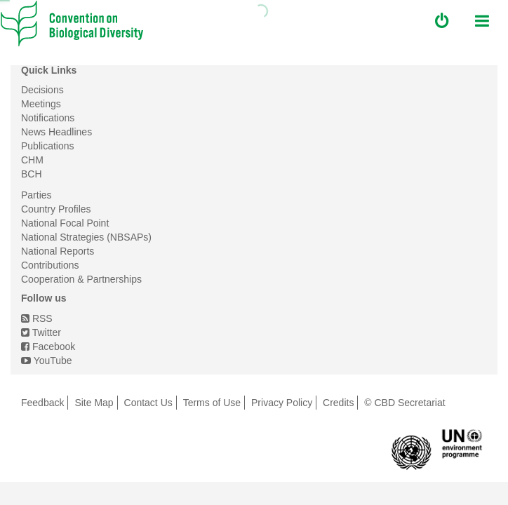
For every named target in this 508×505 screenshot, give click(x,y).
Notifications (47, 117)
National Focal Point (65, 223)
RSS (37, 318)
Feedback (42, 402)
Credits (338, 402)
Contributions (50, 265)
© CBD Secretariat (404, 402)
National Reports (57, 251)
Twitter (41, 332)
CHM (32, 160)
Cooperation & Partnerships (81, 279)
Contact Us (148, 402)
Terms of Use (212, 402)
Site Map (93, 402)
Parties (36, 195)
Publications (47, 146)
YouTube (46, 360)
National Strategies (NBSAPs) (86, 237)
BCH (31, 174)
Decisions (42, 89)
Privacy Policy (281, 402)
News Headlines (56, 131)
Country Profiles (56, 209)
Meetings (41, 103)
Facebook (48, 346)
